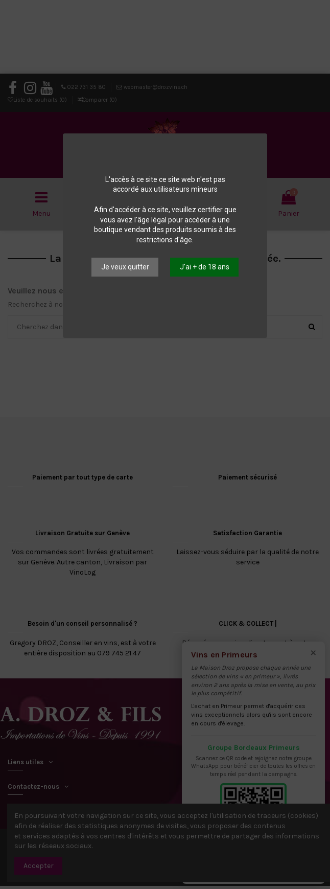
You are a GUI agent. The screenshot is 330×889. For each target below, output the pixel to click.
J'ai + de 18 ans (204, 267)
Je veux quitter (125, 267)
